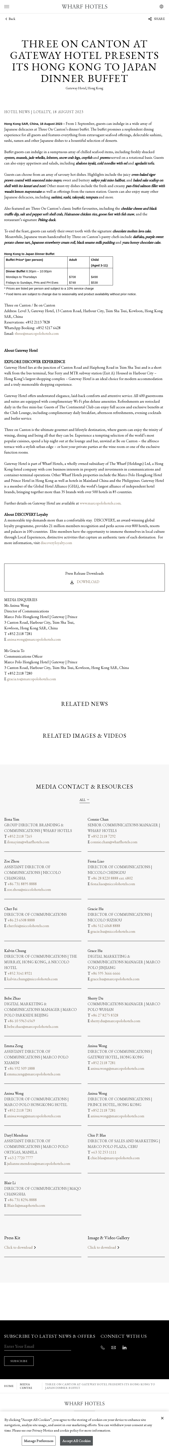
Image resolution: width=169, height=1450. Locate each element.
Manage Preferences (38, 1440)
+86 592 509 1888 (21, 1068)
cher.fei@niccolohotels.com (28, 925)
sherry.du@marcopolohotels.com (115, 1020)
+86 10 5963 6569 (21, 1020)
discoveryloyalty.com (56, 542)
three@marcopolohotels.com (37, 333)
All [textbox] (82, 800)
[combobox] (84, 800)
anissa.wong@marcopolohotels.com (34, 639)
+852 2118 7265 (20, 836)
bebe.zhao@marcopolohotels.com (32, 1026)
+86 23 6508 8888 (21, 920)
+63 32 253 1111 (104, 1152)
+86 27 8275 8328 (104, 1015)
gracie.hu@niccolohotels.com (113, 931)
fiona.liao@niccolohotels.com (113, 883)
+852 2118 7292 (103, 836)
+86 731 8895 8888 (22, 883)
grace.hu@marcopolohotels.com (115, 979)
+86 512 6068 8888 (105, 925)
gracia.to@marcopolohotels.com (31, 678)
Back (9, 19)
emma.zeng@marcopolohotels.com (33, 1074)
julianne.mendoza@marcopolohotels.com (38, 1163)
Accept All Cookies (76, 1440)
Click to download (20, 1247)
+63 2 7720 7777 (20, 1157)
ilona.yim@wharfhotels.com (28, 841)
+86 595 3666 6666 (105, 973)
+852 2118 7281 (103, 1062)
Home (9, 1380)
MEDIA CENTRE (26, 1380)
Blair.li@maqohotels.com (26, 1205)
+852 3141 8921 (20, 973)
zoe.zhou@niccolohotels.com (29, 889)
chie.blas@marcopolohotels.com (115, 1157)
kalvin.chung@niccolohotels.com (32, 979)
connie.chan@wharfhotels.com (114, 841)
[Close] (162, 1418)
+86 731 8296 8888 (22, 1199)
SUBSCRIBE (20, 1355)
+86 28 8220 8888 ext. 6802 (112, 878)
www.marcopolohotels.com (100, 503)
